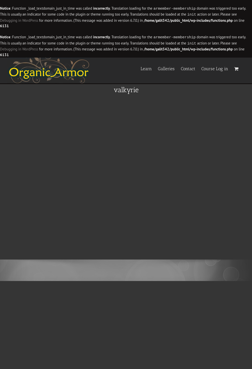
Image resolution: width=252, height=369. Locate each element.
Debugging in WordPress (19, 20)
